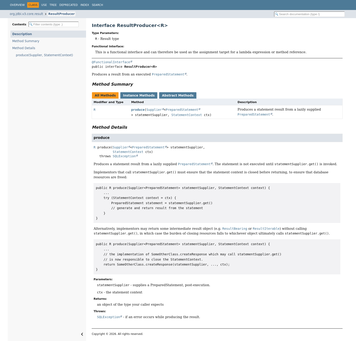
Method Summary (25, 41)
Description (22, 34)
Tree (53, 5)
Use (44, 5)
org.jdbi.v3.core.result (26, 14)
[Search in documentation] (309, 14)
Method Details (23, 48)
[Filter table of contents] (53, 24)
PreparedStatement (182, 109)
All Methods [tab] (105, 95)
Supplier (154, 109)
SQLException (124, 156)
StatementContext (186, 115)
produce (138, 109)
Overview (17, 5)
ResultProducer (61, 14)
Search (97, 5)
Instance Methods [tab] (139, 95)
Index (84, 5)
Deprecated (68, 5)
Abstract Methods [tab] (177, 95)
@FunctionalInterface (111, 62)
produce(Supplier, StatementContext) (44, 55)
